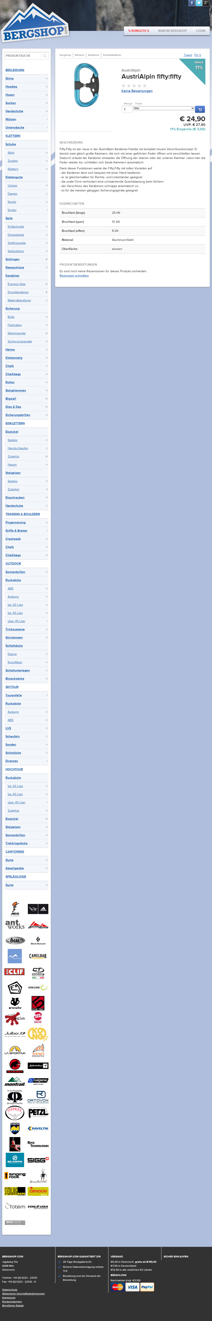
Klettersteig (14, 358)
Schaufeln (13, 736)
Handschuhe (14, 111)
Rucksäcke (13, 580)
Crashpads (13, 539)
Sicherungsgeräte (20, 341)
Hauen (12, 465)
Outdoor (13, 563)
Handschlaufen (18, 448)
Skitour (12, 687)
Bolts (11, 317)
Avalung (13, 597)
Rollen (10, 382)
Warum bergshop (172, 31)
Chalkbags (13, 374)
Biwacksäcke (15, 678)
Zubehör (13, 456)
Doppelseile (16, 235)
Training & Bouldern (23, 514)
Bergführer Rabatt (13, 1305)
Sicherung (13, 308)
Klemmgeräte (17, 333)
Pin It (197, 55)
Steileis (12, 440)
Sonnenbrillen (15, 572)
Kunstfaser (15, 662)
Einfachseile (16, 227)
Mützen (11, 119)
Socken (11, 103)
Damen (12, 194)
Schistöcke (13, 753)
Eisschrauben (15, 497)
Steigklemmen (16, 390)
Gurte (9, 860)
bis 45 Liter (15, 613)
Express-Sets (17, 284)
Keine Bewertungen (137, 91)
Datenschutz (9, 1289)
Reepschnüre (15, 267)
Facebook (192, 3)
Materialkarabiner (19, 300)
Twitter (199, 3)
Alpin (11, 153)
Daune (12, 654)
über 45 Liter (16, 621)
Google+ (206, 3)
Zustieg (13, 161)
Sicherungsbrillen (18, 415)
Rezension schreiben (74, 276)
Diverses (12, 761)
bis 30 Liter (15, 605)
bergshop (65, 55)
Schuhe (11, 144)
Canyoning (15, 852)
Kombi (12, 202)
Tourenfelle (14, 695)
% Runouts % (138, 31)
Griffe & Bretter (16, 531)
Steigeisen (13, 473)
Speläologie (16, 877)
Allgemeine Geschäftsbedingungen (23, 1293)
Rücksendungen (12, 1301)
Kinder (12, 210)
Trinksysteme (15, 629)
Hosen (10, 95)
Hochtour (14, 769)
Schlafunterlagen (18, 670)
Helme (10, 350)
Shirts (10, 78)
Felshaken (15, 325)
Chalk (10, 366)
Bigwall (11, 399)
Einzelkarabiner (18, 292)
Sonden (11, 744)
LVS (8, 728)
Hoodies (11, 87)
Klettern (13, 136)
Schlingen (12, 259)
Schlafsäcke (14, 646)
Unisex (12, 185)
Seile (9, 218)
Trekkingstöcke (17, 843)
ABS (10, 588)
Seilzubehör (16, 251)
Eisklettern (15, 423)
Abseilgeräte (15, 868)
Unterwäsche (15, 127)
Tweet (188, 55)
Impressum (8, 1297)
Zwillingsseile (17, 243)
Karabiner (12, 276)
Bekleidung (15, 70)
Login (200, 31)
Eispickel (12, 432)
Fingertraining (16, 522)
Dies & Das (13, 407)
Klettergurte (14, 177)
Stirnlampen (14, 637)
